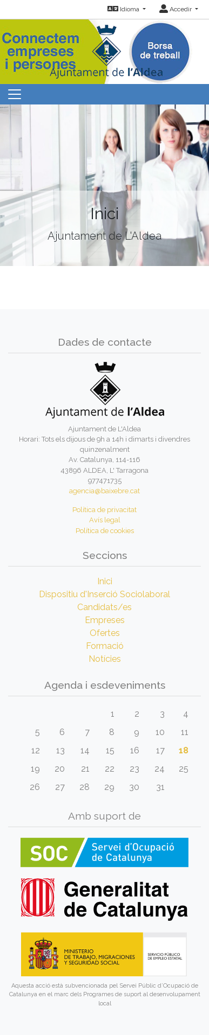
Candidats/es (104, 607)
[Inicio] (105, 48)
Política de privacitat (104, 510)
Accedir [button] (176, 9)
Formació (105, 646)
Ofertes (105, 633)
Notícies (105, 659)
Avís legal (104, 520)
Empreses (105, 620)
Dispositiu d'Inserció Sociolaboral (104, 594)
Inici (104, 581)
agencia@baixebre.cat (104, 491)
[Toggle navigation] (14, 94)
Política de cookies (105, 531)
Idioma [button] (124, 9)
